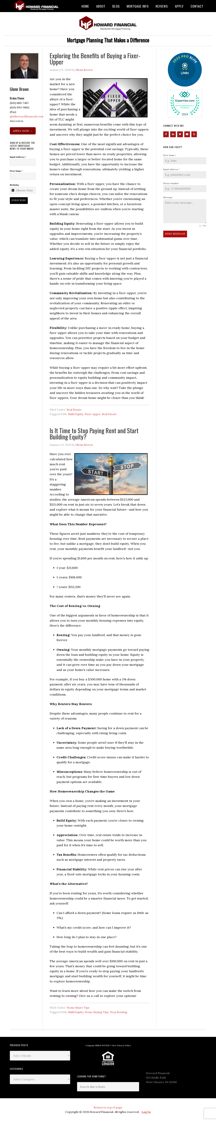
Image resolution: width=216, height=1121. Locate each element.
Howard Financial (37, 5)
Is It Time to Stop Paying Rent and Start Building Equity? (94, 433)
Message (168, 197)
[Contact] (187, 134)
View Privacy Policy (121, 1045)
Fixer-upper (93, 414)
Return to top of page (108, 1107)
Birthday (14, 185)
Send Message (175, 233)
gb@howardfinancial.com (26, 116)
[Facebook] (166, 134)
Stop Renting (118, 1012)
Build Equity (75, 414)
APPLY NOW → (23, 131)
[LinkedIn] (173, 134)
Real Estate (74, 409)
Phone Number (171, 183)
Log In (146, 1112)
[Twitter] (180, 134)
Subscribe (19, 200)
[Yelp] (194, 134)
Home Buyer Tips (78, 1007)
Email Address (171, 169)
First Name (169, 155)
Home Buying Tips (97, 1012)
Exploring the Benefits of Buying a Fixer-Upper (95, 58)
